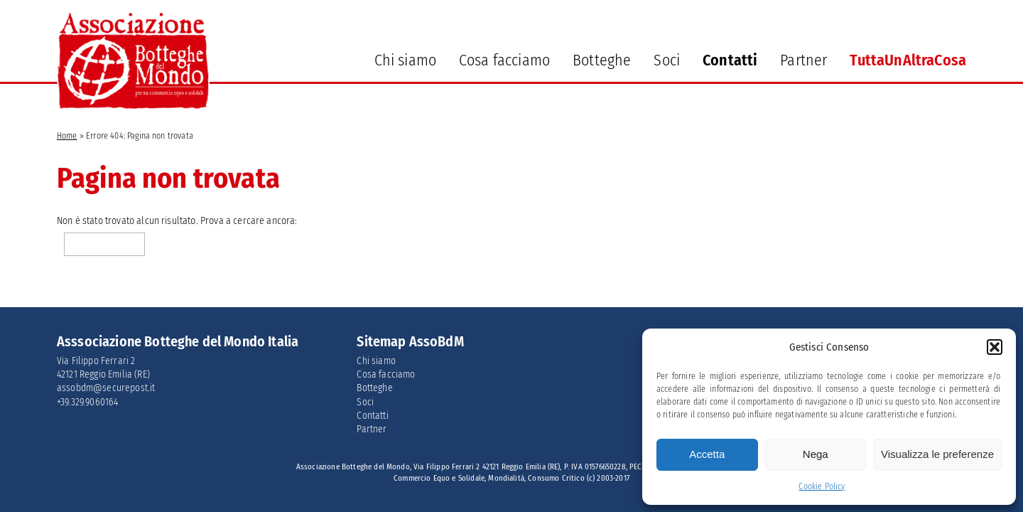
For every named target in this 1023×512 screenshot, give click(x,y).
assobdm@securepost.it (106, 388)
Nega (815, 454)
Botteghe (602, 60)
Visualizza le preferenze (937, 454)
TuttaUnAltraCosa (908, 60)
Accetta (707, 454)
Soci (667, 60)
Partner (803, 60)
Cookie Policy (822, 486)
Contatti (730, 60)
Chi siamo (405, 60)
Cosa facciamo (504, 60)
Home (67, 136)
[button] (994, 347)
